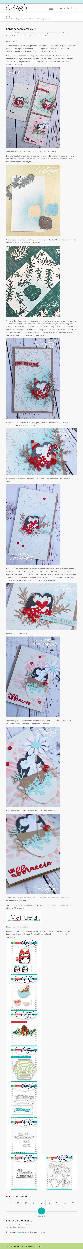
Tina (46, 36)
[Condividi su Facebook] (10, 1203)
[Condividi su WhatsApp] (26, 1203)
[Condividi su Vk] (57, 1203)
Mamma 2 (66, 33)
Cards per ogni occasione (21, 29)
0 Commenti (22, 33)
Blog (8, 16)
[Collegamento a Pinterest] (71, 8)
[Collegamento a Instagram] (75, 8)
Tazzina (38, 36)
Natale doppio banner (21, 36)
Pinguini (32, 36)
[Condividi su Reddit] (65, 1203)
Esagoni (47, 33)
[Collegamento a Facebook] (64, 8)
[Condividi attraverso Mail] (73, 1203)
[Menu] (50, 8)
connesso (20, 1232)
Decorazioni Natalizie (37, 33)
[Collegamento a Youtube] (68, 8)
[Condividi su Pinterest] (34, 1203)
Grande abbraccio (56, 33)
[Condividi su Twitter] (18, 1203)
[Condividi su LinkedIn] (41, 1203)
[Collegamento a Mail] (61, 8)
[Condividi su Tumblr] (49, 1203)
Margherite (10, 36)
